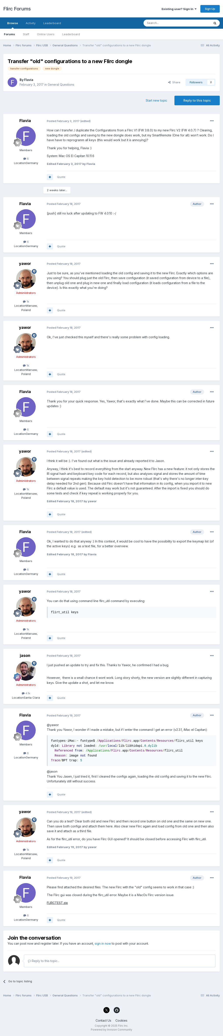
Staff (26, 34)
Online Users (45, 34)
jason (25, 655)
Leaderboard (71, 34)
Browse (12, 25)
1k (26, 301)
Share (174, 82)
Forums (9, 34)
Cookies (121, 1020)
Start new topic (156, 100)
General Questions (61, 84)
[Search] (166, 23)
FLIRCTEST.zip (57, 903)
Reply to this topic (197, 100)
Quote (61, 177)
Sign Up (210, 8)
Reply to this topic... (43, 961)
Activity (30, 23)
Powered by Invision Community (111, 1029)
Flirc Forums (16, 9)
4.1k (26, 693)
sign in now (103, 943)
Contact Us (103, 1020)
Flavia (28, 80)
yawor (25, 263)
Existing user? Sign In (179, 9)
